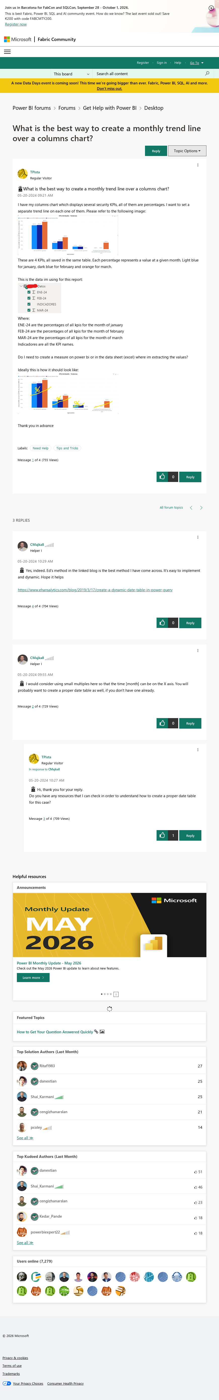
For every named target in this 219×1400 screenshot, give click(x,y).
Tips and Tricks (67, 448)
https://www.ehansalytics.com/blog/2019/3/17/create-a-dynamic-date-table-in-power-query (95, 589)
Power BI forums (32, 107)
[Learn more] (33, 977)
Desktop (153, 107)
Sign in (162, 62)
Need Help (41, 448)
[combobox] (153, 73)
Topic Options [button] (185, 150)
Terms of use (12, 1365)
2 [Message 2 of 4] (33, 706)
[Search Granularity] (71, 73)
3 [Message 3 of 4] (44, 818)
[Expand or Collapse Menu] (7, 51)
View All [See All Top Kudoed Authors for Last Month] (25, 1243)
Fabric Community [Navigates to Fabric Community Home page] (57, 39)
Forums (67, 107)
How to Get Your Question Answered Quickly (55, 1031)
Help (177, 62)
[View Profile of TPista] (35, 171)
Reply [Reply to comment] (190, 623)
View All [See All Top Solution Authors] (25, 1138)
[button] (156, 151)
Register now (16, 24)
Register (143, 62)
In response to (44, 769)
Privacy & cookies (15, 1358)
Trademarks (11, 1373)
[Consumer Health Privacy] (65, 1383)
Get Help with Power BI (110, 107)
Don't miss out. (109, 88)
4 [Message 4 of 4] (33, 606)
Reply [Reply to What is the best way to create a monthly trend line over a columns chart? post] (190, 477)
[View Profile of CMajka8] (37, 544)
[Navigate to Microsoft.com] (17, 39)
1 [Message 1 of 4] (33, 460)
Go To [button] (194, 63)
